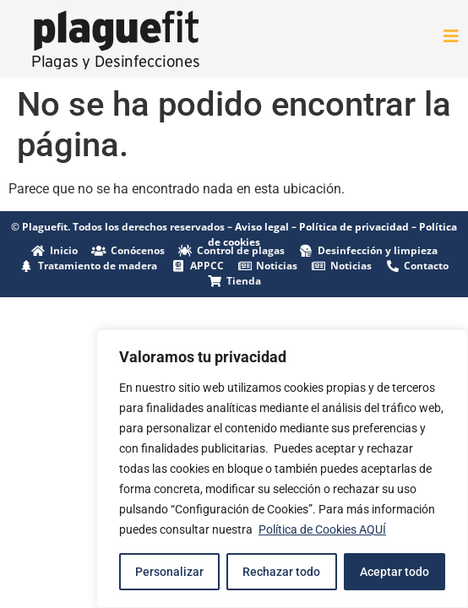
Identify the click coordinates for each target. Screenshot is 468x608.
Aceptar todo (394, 571)
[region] (282, 468)
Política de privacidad (354, 227)
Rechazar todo (281, 571)
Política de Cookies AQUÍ (322, 529)
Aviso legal (262, 227)
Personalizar (169, 571)
